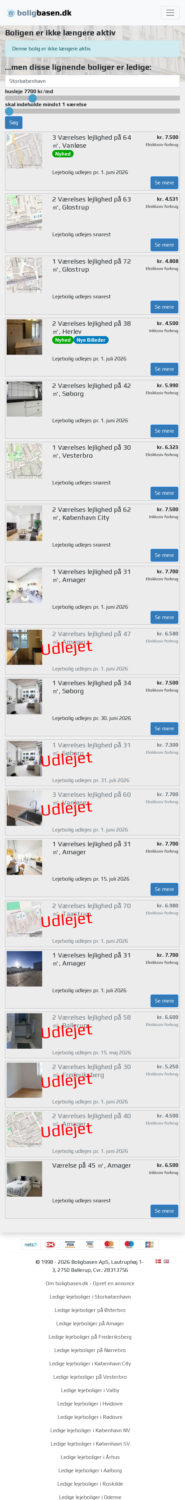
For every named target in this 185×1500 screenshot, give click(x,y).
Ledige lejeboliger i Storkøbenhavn (90, 1297)
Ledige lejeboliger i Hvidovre (90, 1403)
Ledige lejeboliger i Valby (90, 1390)
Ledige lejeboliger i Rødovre (90, 1417)
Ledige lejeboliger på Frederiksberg (90, 1337)
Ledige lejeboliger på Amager (90, 1323)
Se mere (164, 182)
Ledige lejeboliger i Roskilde (90, 1484)
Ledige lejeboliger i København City (90, 1363)
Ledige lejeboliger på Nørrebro (90, 1350)
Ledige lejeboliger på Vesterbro (90, 1377)
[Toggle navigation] (170, 12)
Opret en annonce (113, 1283)
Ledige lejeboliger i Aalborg (90, 1470)
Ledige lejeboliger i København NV (90, 1430)
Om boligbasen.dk (67, 1283)
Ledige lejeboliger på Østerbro (90, 1310)
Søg (13, 122)
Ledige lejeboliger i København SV (90, 1444)
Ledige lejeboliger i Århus (90, 1457)
